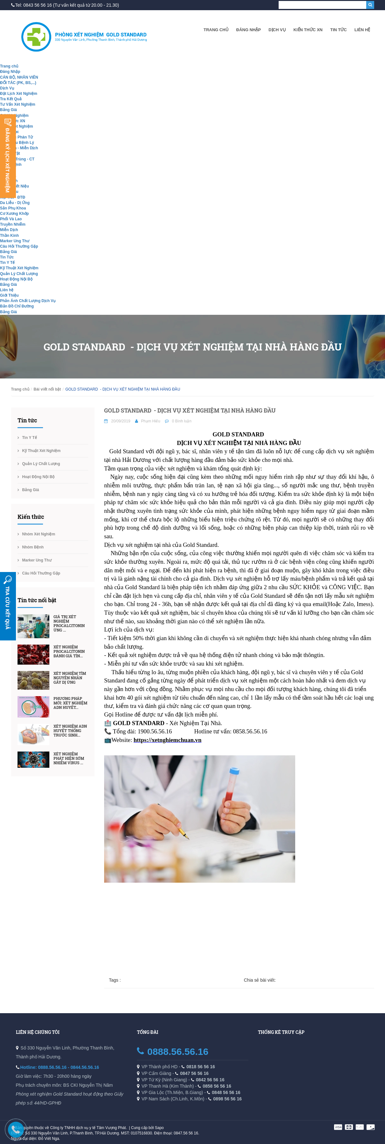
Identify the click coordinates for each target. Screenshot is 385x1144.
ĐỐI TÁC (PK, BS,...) (18, 83)
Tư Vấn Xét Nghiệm (17, 104)
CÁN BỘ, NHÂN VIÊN (19, 77)
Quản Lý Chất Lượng (19, 274)
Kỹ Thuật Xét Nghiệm (19, 268)
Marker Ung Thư (14, 241)
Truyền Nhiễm (12, 224)
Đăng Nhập (248, 29)
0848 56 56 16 (226, 1092)
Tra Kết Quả (11, 99)
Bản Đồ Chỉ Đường (17, 306)
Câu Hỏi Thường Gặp (19, 246)
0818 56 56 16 (201, 1066)
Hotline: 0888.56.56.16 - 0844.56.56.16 (59, 1067)
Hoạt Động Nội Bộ (16, 279)
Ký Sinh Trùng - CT (17, 159)
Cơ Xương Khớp (14, 213)
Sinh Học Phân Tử (16, 137)
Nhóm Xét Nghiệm (16, 126)
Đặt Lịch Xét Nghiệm (18, 93)
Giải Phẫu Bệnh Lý (17, 142)
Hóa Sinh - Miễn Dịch (19, 148)
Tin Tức (338, 29)
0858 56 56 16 (217, 1086)
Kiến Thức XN (308, 29)
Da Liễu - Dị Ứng (15, 203)
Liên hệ (362, 29)
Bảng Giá (8, 110)
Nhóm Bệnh (33, 547)
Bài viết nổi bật (47, 389)
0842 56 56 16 (210, 1079)
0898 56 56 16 (227, 1098)
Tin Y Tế (7, 262)
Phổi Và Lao (11, 219)
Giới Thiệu (9, 295)
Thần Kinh (9, 235)
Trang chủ (216, 29)
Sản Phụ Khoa (13, 208)
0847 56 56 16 (194, 1073)
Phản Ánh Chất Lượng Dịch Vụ (27, 301)
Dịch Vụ (277, 29)
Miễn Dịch (9, 230)
